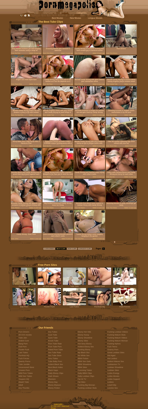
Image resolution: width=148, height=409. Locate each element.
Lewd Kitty (111, 385)
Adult (21, 385)
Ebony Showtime (85, 338)
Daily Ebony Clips (55, 373)
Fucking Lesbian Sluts (87, 388)
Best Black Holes (55, 367)
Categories (82, 13)
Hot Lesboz (112, 358)
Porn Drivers (24, 285)
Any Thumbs (24, 388)
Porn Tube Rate (55, 344)
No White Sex (84, 355)
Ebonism (52, 379)
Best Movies (57, 18)
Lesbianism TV (113, 364)
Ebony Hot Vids (84, 332)
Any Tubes (52, 332)
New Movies (75, 18)
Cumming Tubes (85, 370)
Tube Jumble (24, 364)
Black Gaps (53, 370)
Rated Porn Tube (55, 349)
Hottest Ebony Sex (86, 346)
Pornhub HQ (99, 306)
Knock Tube (53, 341)
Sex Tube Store (54, 355)
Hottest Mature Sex (115, 361)
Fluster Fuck (49, 306)
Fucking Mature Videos (117, 338)
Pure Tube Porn (55, 346)
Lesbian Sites (113, 370)
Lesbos (110, 382)
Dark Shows (53, 376)
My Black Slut (84, 352)
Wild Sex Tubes (25, 376)
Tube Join (74, 285)
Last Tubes (74, 306)
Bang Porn (125, 285)
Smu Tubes (53, 358)
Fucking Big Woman (86, 385)
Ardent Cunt (99, 285)
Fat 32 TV (82, 379)
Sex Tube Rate (54, 352)
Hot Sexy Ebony (85, 344)
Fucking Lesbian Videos (117, 332)
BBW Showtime (84, 364)
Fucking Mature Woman (117, 341)
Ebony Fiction (54, 388)
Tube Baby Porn (55, 361)
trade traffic (58, 404)
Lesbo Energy (113, 373)
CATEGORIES (49, 249)
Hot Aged (111, 355)
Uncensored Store (26, 367)
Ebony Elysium (54, 385)
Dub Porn (24, 306)
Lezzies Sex (112, 388)
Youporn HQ (24, 379)
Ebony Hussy (83, 335)
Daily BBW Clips (85, 373)
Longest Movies (95, 18)
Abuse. (53, 408)
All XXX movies (49, 285)
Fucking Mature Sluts (116, 335)
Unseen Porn (24, 370)
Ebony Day (53, 382)
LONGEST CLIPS (85, 249)
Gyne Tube (53, 338)
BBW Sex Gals (84, 361)
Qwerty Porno (24, 361)
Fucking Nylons (114, 344)
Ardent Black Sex (55, 364)
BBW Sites (82, 367)
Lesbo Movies (113, 376)
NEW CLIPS (72, 249)
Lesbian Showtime (115, 367)
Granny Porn (112, 349)
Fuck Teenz (112, 346)
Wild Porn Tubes (26, 373)
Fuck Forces (125, 306)
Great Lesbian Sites (115, 352)
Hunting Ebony (84, 349)
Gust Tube (52, 335)
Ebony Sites (83, 341)
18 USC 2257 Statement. (60, 406)
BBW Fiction (83, 358)
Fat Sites (81, 382)
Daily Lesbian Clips (86, 376)
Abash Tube (24, 382)
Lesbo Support (113, 379)
